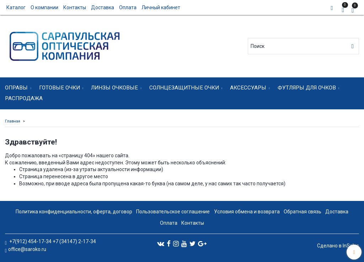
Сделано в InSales (338, 245)
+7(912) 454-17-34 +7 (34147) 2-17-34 (52, 241)
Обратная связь (302, 211)
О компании (44, 7)
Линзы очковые (114, 87)
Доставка (102, 7)
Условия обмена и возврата (247, 211)
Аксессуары (248, 87)
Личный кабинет (160, 7)
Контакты (74, 7)
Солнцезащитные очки (184, 87)
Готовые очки (59, 87)
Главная (12, 121)
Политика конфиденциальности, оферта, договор (74, 211)
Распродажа (24, 98)
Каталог (16, 7)
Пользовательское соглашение (173, 211)
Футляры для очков (307, 87)
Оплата (127, 7)
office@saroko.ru (27, 249)
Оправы (16, 87)
